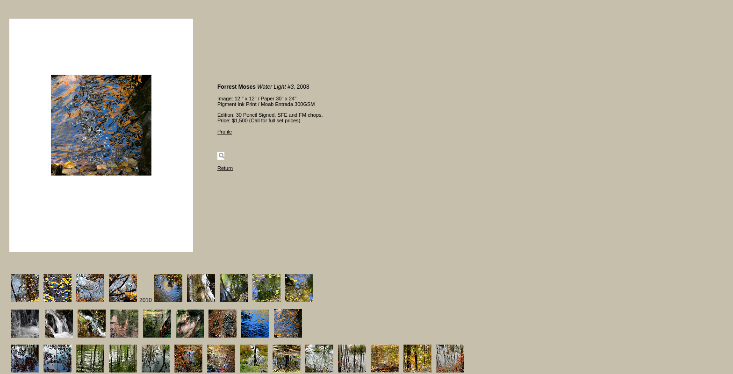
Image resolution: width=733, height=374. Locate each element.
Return (225, 168)
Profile (224, 131)
